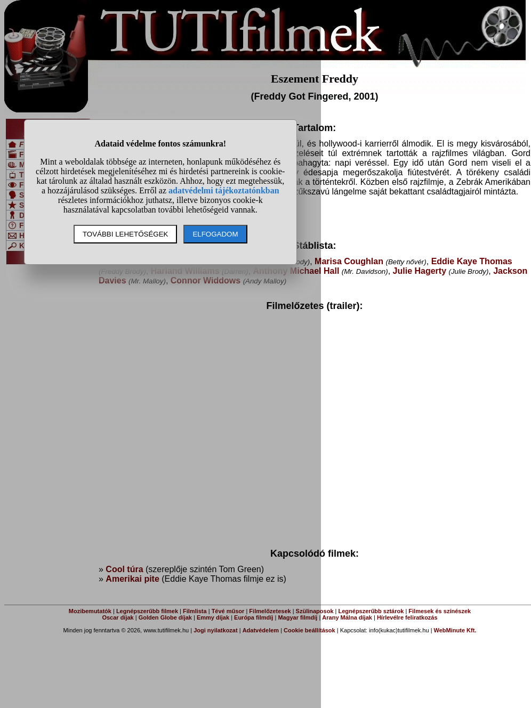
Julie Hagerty (419, 270)
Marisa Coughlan (349, 261)
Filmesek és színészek (439, 611)
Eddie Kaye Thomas (471, 261)
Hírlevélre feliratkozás (407, 617)
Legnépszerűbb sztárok (371, 611)
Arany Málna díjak (347, 617)
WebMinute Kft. (455, 630)
